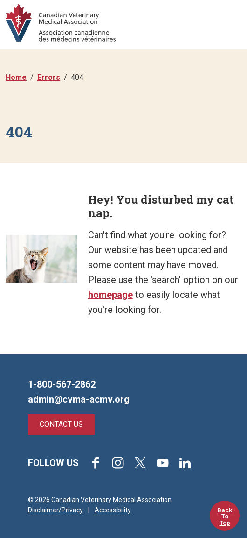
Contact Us (61, 424)
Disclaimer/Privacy (55, 510)
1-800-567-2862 (62, 384)
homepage (110, 294)
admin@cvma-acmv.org (79, 399)
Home (16, 77)
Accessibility (113, 510)
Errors (48, 77)
